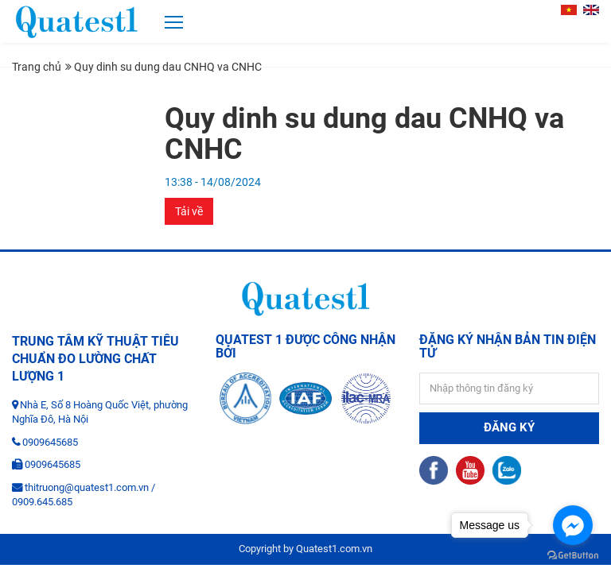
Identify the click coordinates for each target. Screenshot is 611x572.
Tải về (189, 211)
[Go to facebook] (573, 525)
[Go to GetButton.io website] (572, 556)
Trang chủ (36, 66)
